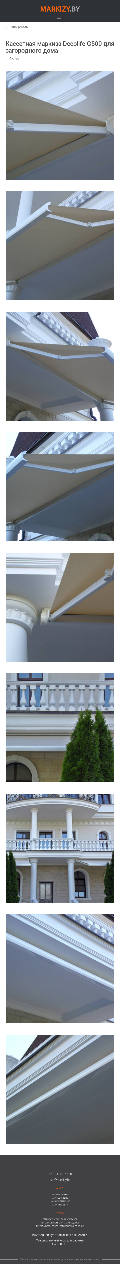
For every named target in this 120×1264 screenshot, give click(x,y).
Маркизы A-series (60, 1197)
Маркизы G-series (60, 1194)
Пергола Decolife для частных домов (60, 1222)
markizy (60, 8)
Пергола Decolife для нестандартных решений (60, 1226)
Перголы (60, 1213)
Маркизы (60, 1188)
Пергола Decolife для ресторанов (60, 1219)
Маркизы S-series (60, 1204)
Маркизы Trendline (60, 1201)
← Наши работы (17, 27)
